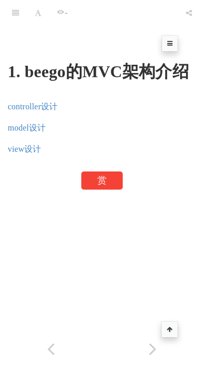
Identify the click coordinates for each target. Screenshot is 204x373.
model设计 (27, 127)
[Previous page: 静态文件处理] (51, 349)
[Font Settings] (38, 13)
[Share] (189, 13)
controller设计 (33, 106)
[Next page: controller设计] (153, 349)
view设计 (24, 149)
